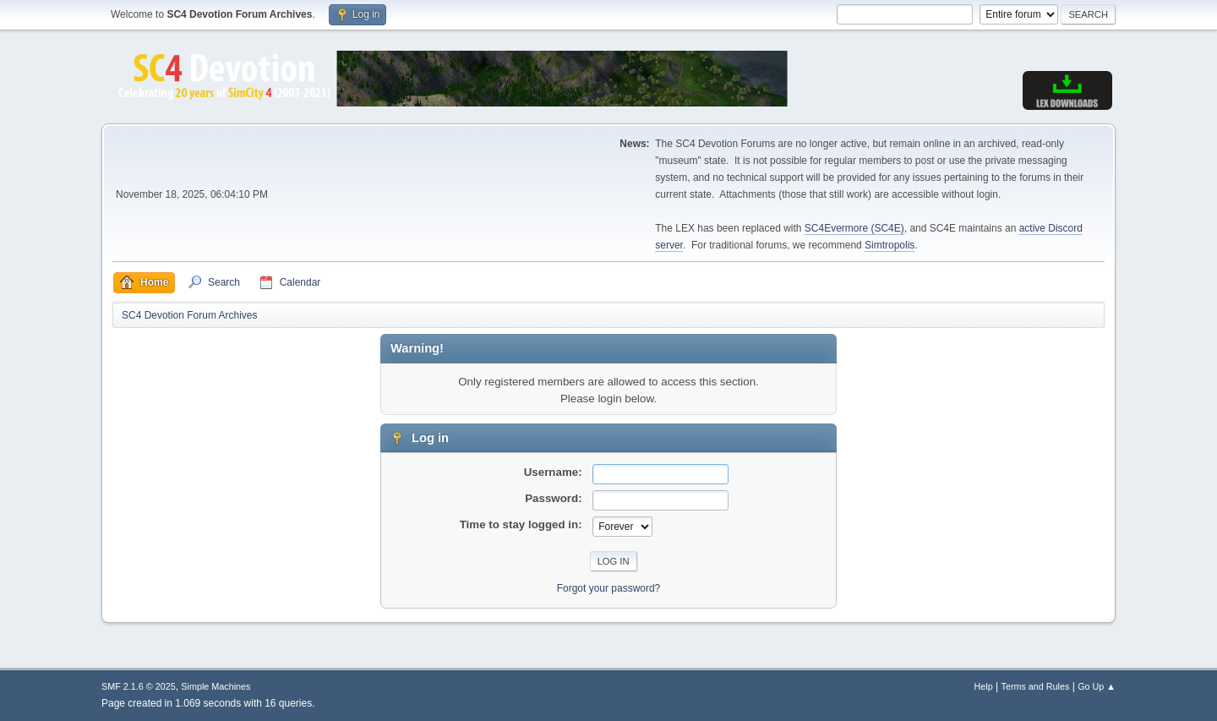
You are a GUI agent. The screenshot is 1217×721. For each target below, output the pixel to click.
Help (983, 686)
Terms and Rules (1035, 686)
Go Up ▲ (1097, 686)
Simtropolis (889, 245)
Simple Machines (215, 686)
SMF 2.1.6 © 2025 (138, 686)
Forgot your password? (609, 588)
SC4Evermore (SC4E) (854, 228)
